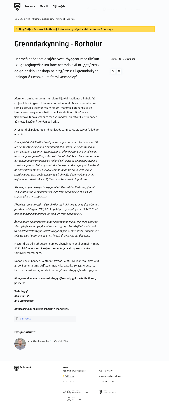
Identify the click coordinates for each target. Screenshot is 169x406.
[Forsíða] (17, 7)
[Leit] (127, 7)
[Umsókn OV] (45, 319)
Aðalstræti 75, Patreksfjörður (75, 371)
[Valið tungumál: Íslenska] (109, 7)
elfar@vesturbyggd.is (38, 341)
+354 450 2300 (60, 341)
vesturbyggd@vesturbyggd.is (80, 270)
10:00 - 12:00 (69, 381)
